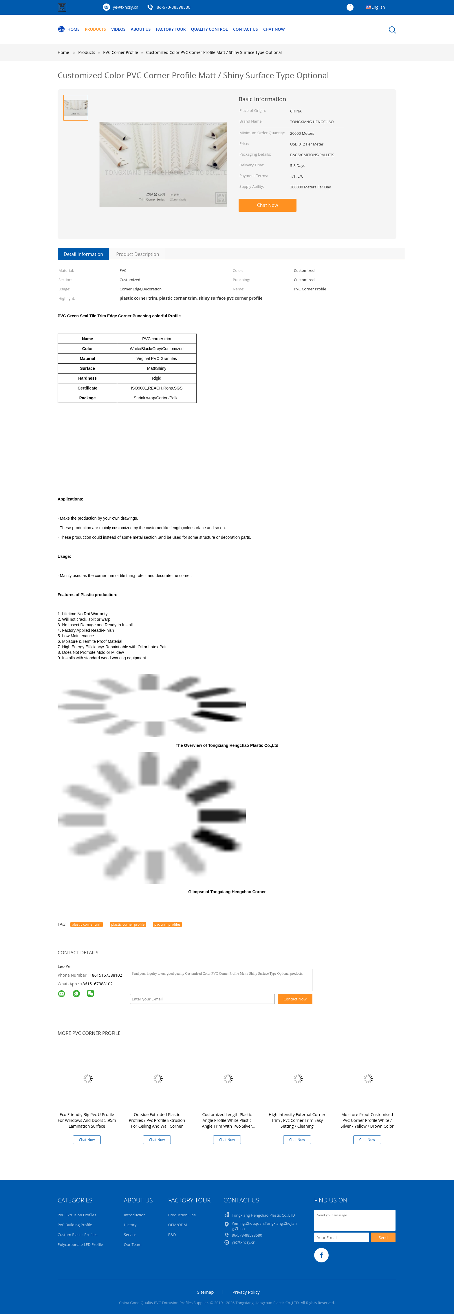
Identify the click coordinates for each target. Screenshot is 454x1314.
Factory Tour (172, 29)
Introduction (135, 1214)
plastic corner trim (86, 924)
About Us (142, 29)
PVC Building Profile (75, 1224)
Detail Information (83, 254)
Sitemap (205, 1292)
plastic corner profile (127, 924)
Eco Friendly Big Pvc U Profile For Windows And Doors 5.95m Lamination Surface (87, 1120)
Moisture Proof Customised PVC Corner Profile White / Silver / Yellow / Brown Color (366, 1120)
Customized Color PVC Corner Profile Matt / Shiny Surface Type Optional (214, 52)
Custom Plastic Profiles (78, 1234)
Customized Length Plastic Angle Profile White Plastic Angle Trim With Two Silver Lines (227, 1123)
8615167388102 (98, 984)
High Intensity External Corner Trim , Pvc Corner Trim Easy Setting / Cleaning (297, 1120)
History (130, 1224)
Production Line (182, 1214)
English (378, 7)
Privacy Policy (246, 1292)
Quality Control (211, 29)
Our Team (133, 1244)
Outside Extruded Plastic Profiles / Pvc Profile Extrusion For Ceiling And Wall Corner (157, 1120)
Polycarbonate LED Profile (80, 1244)
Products (96, 29)
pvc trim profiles (167, 924)
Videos (119, 29)
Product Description (137, 254)
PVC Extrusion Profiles (77, 1214)
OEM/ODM (177, 1224)
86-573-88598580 (173, 7)
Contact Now (295, 999)
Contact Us (248, 29)
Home (69, 29)
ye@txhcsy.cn (125, 7)
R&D (172, 1234)
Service (130, 1234)
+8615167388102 (106, 975)
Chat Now (277, 29)
